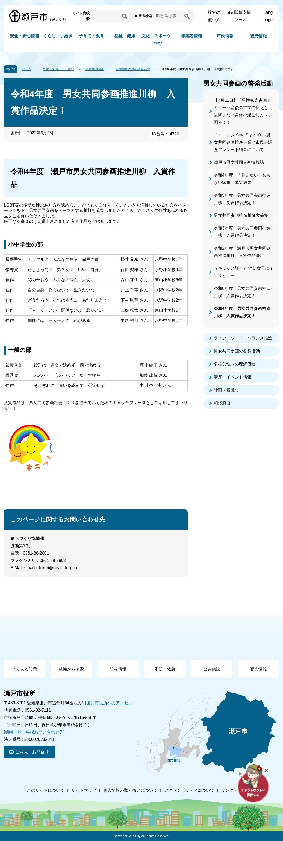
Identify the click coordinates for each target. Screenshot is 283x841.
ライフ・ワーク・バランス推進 (243, 338)
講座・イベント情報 (232, 377)
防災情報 (118, 669)
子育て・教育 (91, 36)
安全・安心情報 (24, 36)
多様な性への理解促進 (235, 364)
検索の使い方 (214, 16)
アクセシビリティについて (189, 790)
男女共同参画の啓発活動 (133, 69)
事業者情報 (191, 36)
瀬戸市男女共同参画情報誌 (239, 162)
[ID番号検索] (168, 16)
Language (268, 16)
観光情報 (258, 36)
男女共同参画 (94, 69)
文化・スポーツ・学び (158, 39)
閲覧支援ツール (242, 16)
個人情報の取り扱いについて (130, 790)
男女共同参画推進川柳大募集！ (243, 215)
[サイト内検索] (106, 16)
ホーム (26, 69)
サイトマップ (83, 790)
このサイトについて (45, 790)
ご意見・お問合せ (32, 752)
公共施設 (211, 669)
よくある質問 (24, 669)
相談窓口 (222, 403)
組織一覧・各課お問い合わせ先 (34, 732)
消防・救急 (165, 669)
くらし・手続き (58, 36)
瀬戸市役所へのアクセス (109, 703)
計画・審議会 (226, 390)
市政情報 (225, 36)
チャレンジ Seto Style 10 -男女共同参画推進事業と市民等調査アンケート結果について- (243, 142)
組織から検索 (71, 669)
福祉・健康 (124, 36)
